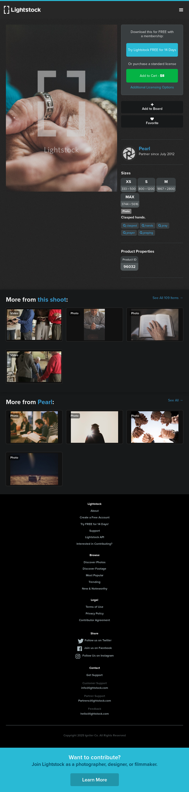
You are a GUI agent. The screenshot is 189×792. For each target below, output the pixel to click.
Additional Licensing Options (152, 87)
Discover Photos (95, 562)
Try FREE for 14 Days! (94, 524)
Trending (94, 582)
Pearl (144, 148)
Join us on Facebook (98, 648)
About (95, 511)
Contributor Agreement (94, 620)
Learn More (94, 779)
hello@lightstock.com (94, 713)
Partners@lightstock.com (94, 700)
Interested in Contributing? (94, 544)
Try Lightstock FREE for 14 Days (152, 49)
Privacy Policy (95, 613)
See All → (175, 400)
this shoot (52, 299)
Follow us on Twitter (98, 640)
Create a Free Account (95, 517)
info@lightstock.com (94, 688)
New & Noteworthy (94, 588)
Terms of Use (94, 607)
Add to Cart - (152, 75)
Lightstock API (94, 537)
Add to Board (152, 107)
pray (162, 225)
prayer (129, 233)
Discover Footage (94, 568)
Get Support (94, 675)
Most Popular (94, 575)
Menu (181, 10)
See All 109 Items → (168, 298)
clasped (130, 225)
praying (146, 233)
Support (94, 530)
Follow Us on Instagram (98, 655)
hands (147, 225)
